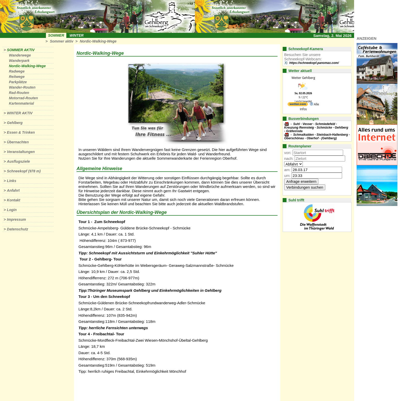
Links (11, 181)
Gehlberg (14, 123)
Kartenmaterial (21, 103)
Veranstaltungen (21, 152)
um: (287, 175)
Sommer (56, 35)
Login (12, 210)
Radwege (16, 71)
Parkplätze (18, 82)
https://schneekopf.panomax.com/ (314, 63)
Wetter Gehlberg (303, 78)
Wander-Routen (22, 87)
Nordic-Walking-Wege (98, 41)
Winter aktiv (20, 113)
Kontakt (13, 200)
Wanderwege (20, 55)
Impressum (16, 219)
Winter (76, 35)
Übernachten (18, 142)
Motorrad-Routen (23, 98)
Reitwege (16, 77)
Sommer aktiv (61, 41)
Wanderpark (19, 61)
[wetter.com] (298, 105)
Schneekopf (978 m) (24, 171)
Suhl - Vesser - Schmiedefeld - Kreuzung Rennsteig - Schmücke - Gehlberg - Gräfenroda (316, 127)
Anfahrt (13, 190)
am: (287, 170)
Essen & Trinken (21, 132)
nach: (289, 158)
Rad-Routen (19, 93)
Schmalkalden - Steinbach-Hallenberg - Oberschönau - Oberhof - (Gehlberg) (317, 136)
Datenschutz (17, 229)
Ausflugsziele (18, 161)
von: (287, 152)
